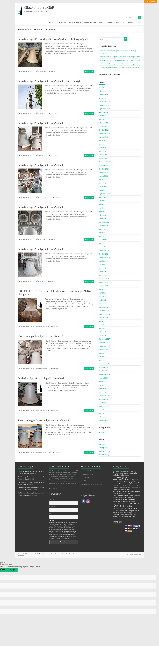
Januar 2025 (103, 126)
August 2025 (103, 112)
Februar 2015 (103, 420)
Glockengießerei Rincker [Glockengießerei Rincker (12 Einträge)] (123, 495)
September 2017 (104, 346)
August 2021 (103, 229)
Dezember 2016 (104, 364)
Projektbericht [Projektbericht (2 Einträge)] (117, 514)
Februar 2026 (103, 94)
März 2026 (102, 91)
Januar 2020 (103, 275)
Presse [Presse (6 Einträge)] (133, 512)
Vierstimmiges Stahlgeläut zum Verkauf (40, 336)
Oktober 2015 (104, 403)
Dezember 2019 (104, 279)
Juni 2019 (102, 293)
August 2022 (103, 197)
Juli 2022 (102, 201)
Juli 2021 (102, 233)
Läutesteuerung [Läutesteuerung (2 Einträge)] (127, 508)
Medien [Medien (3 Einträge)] (135, 508)
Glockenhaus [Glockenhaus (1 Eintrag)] (137, 495)
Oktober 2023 (104, 169)
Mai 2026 (102, 87)
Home (51, 22)
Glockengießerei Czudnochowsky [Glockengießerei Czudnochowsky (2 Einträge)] (122, 487)
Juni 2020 (102, 261)
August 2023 (103, 176)
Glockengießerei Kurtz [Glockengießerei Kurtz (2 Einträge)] (123, 489)
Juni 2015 (102, 410)
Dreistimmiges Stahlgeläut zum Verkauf (40, 123)
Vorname (52, 499)
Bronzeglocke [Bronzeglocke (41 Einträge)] (120, 479)
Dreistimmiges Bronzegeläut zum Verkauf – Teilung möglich (119, 57)
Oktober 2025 (104, 105)
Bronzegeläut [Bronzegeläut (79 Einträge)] (121, 477)
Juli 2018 (102, 321)
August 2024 (103, 137)
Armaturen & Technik (106, 22)
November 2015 (104, 399)
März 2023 (102, 183)
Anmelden (102, 444)
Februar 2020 (103, 272)
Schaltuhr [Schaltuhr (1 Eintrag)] (115, 516)
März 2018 (102, 332)
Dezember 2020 (104, 250)
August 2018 (103, 318)
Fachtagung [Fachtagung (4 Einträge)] (128, 482)
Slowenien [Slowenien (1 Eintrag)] (120, 516)
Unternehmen (61, 22)
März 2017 (102, 360)
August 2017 (103, 349)
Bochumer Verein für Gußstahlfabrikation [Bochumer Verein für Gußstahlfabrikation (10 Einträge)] (125, 474)
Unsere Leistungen (74, 22)
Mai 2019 (102, 296)
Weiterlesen (89, 71)
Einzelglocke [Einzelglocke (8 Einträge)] (133, 480)
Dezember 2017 (104, 339)
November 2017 (104, 342)
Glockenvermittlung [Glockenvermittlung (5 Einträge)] (128, 497)
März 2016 (102, 392)
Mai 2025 (102, 119)
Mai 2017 (102, 357)
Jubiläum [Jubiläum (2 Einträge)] (123, 504)
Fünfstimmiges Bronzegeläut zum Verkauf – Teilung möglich (119, 64)
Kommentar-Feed (105, 451)
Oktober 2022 (104, 190)
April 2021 (102, 240)
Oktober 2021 (104, 225)
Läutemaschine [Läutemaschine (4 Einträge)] (118, 508)
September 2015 (104, 406)
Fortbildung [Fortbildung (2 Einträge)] (135, 482)
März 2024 (102, 151)
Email (51, 513)
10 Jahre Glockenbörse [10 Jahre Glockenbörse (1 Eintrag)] (118, 471)
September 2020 (104, 257)
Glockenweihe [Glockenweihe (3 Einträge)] (117, 499)
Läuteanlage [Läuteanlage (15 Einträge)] (127, 506)
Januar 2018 (103, 335)
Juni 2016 (102, 381)
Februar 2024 (103, 155)
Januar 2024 (103, 158)
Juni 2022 (102, 204)
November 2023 (104, 165)
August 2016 (103, 378)
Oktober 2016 (104, 371)
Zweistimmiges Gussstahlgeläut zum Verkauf (43, 420)
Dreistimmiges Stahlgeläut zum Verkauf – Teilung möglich (50, 81)
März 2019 (102, 303)
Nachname (52, 506)
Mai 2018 (102, 328)
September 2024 (104, 133)
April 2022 (102, 211)
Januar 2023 (103, 187)
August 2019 (103, 286)
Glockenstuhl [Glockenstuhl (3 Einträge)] (117, 497)
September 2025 (104, 109)
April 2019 (102, 300)
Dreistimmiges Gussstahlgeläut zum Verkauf (43, 378)
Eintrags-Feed (103, 448)
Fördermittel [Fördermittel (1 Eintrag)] (128, 485)
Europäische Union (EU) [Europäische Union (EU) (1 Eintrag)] (118, 482)
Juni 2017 (102, 353)
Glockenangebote (90, 22)
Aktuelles (129, 22)
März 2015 (102, 417)
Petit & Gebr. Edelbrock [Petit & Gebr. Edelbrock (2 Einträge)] (127, 510)
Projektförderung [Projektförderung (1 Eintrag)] (125, 514)
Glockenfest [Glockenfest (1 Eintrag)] (135, 485)
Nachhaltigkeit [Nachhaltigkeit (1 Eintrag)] (116, 510)
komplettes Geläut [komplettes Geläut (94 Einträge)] (127, 504)
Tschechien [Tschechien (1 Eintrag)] (125, 516)
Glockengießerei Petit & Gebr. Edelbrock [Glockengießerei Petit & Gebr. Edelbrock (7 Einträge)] (126, 492)
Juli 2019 (102, 289)
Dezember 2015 (104, 396)
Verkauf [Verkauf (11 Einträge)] (132, 516)
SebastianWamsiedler (27, 71)
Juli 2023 (102, 179)
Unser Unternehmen (59, 466)
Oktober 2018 (104, 311)
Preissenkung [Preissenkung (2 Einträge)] (127, 512)
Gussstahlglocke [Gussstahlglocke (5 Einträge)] (118, 501)
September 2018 (104, 314)
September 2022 (104, 194)
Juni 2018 (102, 325)
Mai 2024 (102, 144)
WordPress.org (104, 455)
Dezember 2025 (104, 102)
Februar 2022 (103, 218)
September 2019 (104, 282)
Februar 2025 (103, 123)
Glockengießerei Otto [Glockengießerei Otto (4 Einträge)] (120, 491)
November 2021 (104, 222)
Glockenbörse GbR (39, 7)
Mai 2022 (102, 208)
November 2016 (104, 367)
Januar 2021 (103, 247)
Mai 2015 (102, 413)
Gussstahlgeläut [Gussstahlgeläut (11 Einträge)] (129, 499)
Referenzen (120, 22)
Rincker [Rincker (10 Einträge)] (133, 514)
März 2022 (102, 215)
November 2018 (104, 307)
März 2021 (102, 243)
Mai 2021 (102, 236)
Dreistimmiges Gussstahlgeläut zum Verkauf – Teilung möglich (53, 39)
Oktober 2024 (104, 130)
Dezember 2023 (104, 162)
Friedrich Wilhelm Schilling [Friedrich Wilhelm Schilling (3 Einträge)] (121, 484)
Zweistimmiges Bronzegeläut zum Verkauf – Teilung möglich (119, 60)
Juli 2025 (102, 116)
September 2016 (104, 374)
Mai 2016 (102, 385)
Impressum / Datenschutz (134, 554)
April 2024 (102, 148)
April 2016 (102, 388)
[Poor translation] (13, 570)
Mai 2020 (102, 264)
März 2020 (102, 268)
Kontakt (138, 22)
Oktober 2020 (104, 254)
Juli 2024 (102, 140)
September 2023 (104, 172)
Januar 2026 (103, 98)
